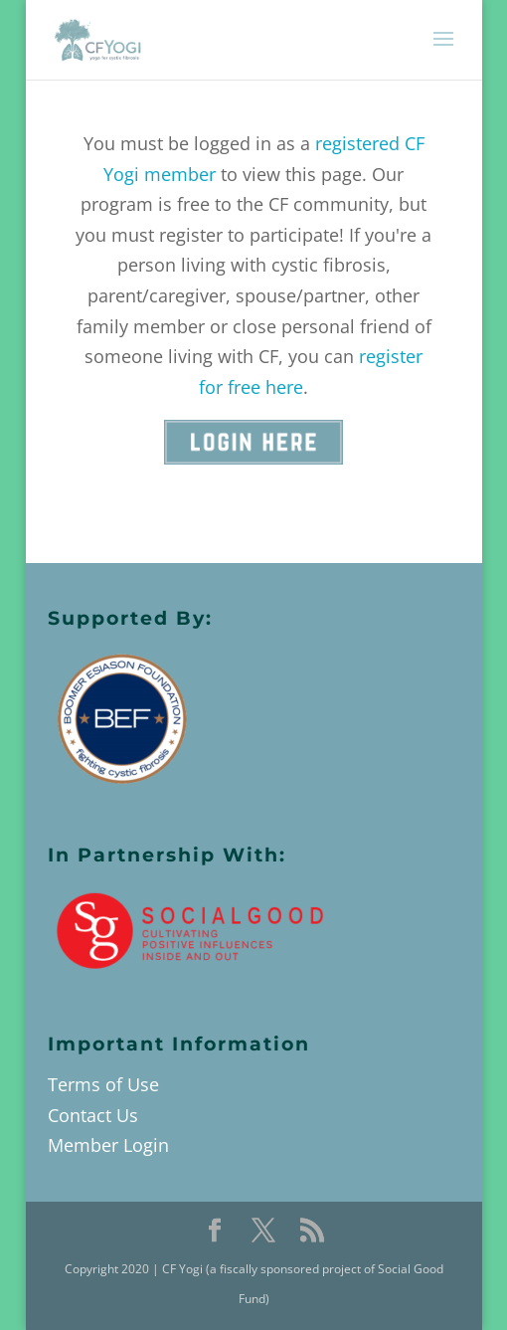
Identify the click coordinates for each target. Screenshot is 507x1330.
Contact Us (93, 1115)
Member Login (108, 1145)
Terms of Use (103, 1084)
